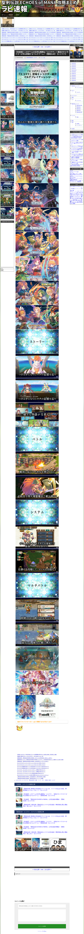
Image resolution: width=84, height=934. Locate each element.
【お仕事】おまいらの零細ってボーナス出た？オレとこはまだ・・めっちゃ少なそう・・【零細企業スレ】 (7, 25)
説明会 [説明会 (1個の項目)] (75, 202)
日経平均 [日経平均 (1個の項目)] (73, 198)
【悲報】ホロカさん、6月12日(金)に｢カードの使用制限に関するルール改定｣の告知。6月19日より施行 (21, 28)
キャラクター (74, 95)
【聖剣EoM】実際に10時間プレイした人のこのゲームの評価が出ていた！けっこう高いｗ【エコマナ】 (41, 849)
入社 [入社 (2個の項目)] (82, 192)
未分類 (73, 128)
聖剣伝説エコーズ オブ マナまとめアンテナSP (76, 177)
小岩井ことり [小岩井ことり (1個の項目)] (78, 195)
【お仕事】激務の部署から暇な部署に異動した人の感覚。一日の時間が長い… (58, 849)
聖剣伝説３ (79, 110)
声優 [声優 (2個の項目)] (76, 194)
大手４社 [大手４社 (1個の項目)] (74, 195)
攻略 (36, 780)
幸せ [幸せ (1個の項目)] (74, 196)
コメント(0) (42, 57)
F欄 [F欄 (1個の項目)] (73, 186)
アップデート (79, 125)
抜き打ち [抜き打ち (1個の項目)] (79, 196)
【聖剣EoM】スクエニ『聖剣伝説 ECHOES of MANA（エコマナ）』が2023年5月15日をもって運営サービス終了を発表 (24, 34)
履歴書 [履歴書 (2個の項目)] (71, 196)
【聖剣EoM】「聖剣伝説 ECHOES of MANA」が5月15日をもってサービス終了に (17, 35)
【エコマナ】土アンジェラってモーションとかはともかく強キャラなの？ (15, 37)
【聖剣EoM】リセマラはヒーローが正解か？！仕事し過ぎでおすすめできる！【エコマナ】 (23, 849)
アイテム (73, 115)
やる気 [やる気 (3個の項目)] (72, 188)
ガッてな (71, 172)
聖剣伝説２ (79, 108)
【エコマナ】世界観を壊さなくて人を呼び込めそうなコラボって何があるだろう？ (17, 41)
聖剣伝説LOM (79, 112)
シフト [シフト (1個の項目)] (76, 191)
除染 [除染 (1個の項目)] (72, 203)
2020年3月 (74, 80)
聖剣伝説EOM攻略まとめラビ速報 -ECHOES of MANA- (76, 165)
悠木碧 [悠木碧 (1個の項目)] (76, 196)
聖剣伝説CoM (79, 105)
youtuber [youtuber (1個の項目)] (78, 186)
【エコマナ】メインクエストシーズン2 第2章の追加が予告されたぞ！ (30, 773)
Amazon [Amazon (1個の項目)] (71, 186)
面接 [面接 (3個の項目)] (74, 203)
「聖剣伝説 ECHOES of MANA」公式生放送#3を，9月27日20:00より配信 (31, 776)
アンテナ (39, 780)
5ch (20, 780)
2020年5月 (74, 76)
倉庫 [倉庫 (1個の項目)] (80, 192)
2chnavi (71, 170)
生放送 (27, 57)
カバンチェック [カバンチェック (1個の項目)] (77, 188)
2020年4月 (74, 78)
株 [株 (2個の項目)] (77, 198)
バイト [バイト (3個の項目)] (81, 191)
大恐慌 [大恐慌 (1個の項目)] (71, 195)
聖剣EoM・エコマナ (33, 57)
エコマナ (53, 780)
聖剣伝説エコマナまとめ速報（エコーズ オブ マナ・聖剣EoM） (76, 181)
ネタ (73, 99)
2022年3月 (74, 65)
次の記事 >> (48, 47)
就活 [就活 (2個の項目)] (82, 195)
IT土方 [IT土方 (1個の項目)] (76, 186)
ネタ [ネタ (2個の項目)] (78, 191)
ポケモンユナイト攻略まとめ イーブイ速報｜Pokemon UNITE (76, 155)
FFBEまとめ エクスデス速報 (77, 134)
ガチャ (43, 780)
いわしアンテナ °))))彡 (74, 171)
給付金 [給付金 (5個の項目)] (75, 200)
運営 (73, 122)
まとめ (17, 780)
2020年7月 (74, 73)
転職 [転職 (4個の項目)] (80, 202)
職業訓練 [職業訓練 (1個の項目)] (79, 200)
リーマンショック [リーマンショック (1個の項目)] (73, 192)
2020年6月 (74, 75)
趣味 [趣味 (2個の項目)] (78, 202)
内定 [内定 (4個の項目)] (71, 194)
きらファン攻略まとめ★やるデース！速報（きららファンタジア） (76, 143)
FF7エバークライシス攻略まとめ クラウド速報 (76, 160)
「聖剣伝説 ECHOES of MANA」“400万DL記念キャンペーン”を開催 (30, 778)
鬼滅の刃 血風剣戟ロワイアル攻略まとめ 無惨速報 (76, 157)
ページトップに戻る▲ (42, 931)
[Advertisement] (6, 68)
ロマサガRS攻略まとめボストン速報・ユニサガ (76, 152)
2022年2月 (74, 66)
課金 (73, 120)
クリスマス (79, 100)
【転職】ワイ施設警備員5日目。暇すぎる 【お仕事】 (76, 56)
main (42, 47)
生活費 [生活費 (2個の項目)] (79, 198)
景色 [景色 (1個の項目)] (76, 198)
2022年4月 (74, 63)
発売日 (49, 780)
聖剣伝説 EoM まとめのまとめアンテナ (76, 175)
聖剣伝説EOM (31, 780)
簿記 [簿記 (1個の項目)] (72, 200)
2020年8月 (74, 71)
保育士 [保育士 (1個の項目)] (78, 192)
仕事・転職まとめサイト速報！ (76, 173)
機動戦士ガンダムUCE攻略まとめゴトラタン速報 (76, 163)
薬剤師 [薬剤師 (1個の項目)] (73, 202)
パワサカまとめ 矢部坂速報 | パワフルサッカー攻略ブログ (76, 149)
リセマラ (78, 92)
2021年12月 (74, 70)
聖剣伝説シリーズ (75, 103)
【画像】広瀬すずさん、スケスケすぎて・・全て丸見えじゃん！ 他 (14, 30)
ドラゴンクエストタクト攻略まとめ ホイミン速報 (76, 140)
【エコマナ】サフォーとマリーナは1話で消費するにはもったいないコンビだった (33, 775)
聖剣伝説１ (79, 107)
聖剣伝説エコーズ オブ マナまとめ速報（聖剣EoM (76, 179)
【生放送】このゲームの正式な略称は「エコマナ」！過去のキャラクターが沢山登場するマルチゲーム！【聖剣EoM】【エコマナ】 (42, 53)
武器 (77, 117)
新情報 (46, 780)
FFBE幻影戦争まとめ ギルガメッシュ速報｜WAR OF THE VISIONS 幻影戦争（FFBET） (76, 136)
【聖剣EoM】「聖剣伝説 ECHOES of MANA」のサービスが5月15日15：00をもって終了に (19, 32)
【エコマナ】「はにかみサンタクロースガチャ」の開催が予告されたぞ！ (31, 769)
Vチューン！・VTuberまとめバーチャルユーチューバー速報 (76, 147)
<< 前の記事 (35, 47)
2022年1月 (74, 68)
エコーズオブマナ (24, 780)
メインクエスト (80, 87)
